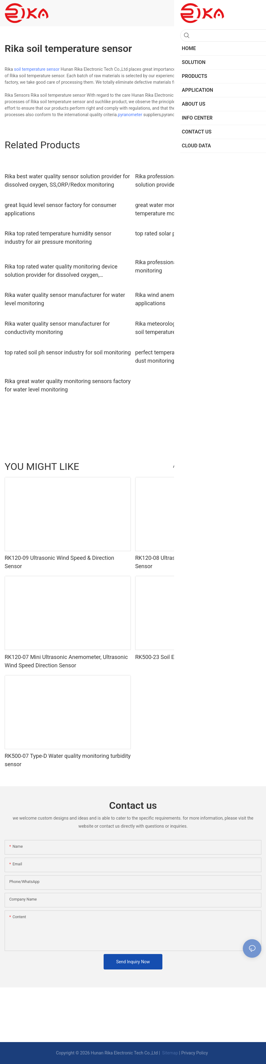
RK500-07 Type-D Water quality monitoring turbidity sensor (68, 760)
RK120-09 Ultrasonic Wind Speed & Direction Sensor (59, 562)
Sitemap (169, 1052)
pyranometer (130, 114)
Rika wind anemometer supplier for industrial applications (190, 299)
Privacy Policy (194, 1052)
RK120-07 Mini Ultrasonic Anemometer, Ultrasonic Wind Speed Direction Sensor (66, 661)
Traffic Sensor (216, 466)
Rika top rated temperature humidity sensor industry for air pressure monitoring (58, 237)
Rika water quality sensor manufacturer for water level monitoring (65, 299)
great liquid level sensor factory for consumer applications (60, 209)
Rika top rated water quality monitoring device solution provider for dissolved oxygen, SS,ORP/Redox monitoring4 (61, 271)
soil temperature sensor (36, 69)
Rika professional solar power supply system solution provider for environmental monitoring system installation (192, 181)
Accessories (185, 466)
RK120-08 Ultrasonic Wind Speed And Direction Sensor (193, 562)
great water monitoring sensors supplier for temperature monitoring (188, 209)
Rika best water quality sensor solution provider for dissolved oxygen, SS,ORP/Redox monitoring (67, 180)
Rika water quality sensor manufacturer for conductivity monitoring (57, 327)
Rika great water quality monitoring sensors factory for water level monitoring (68, 385)
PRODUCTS (247, 466)
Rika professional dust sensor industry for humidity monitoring (198, 266)
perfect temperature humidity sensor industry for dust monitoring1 (195, 356)
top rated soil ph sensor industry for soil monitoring (68, 352)
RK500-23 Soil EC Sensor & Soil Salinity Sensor (192, 657)
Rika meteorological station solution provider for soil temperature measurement (194, 327)
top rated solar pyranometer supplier (180, 233)
